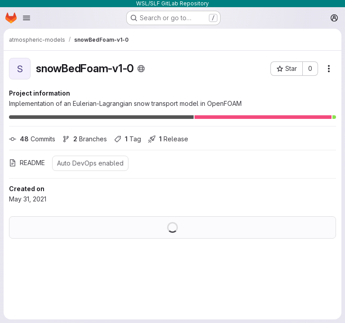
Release (168, 139)
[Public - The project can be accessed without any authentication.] (141, 68)
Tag (127, 139)
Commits (32, 139)
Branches (84, 139)
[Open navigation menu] (26, 18)
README (27, 162)
